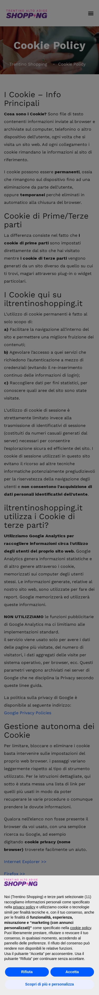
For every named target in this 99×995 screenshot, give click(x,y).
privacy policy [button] (24, 907)
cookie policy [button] (80, 928)
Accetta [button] (72, 972)
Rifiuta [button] (27, 972)
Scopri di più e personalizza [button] (49, 984)
